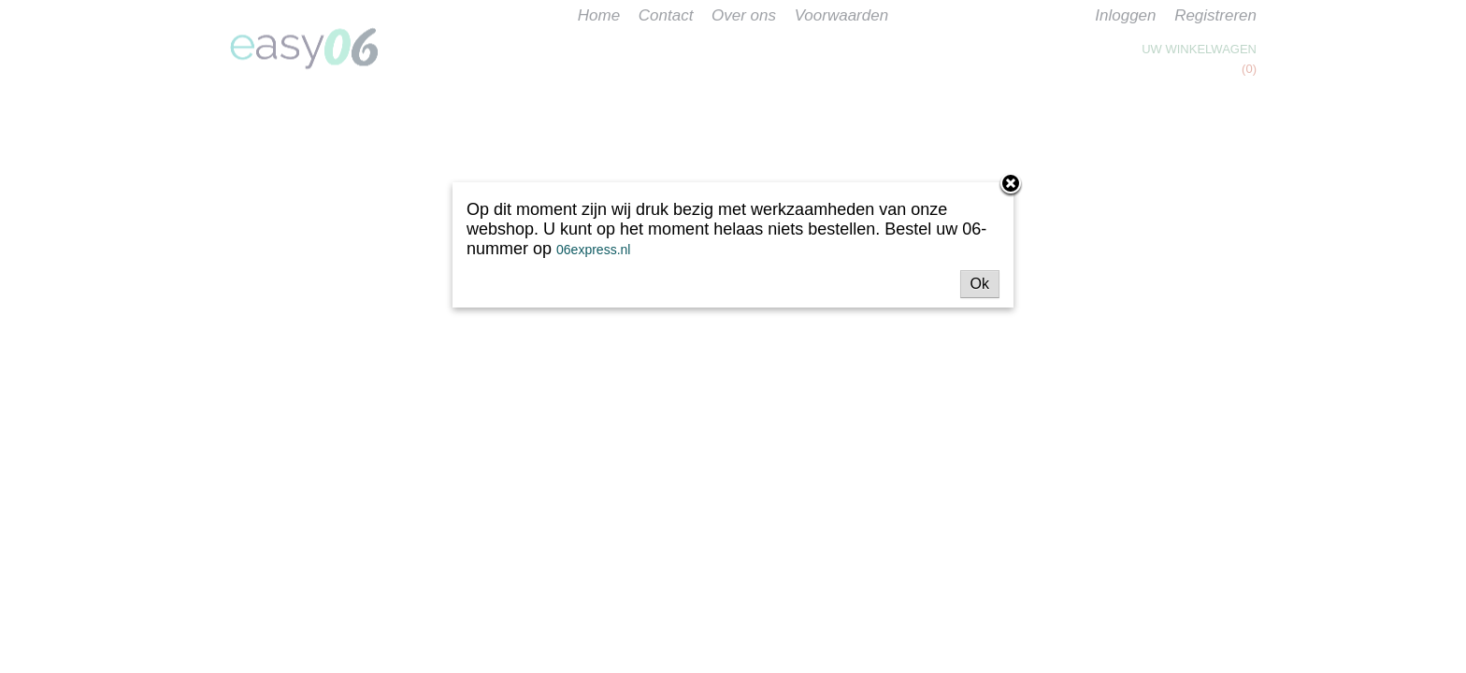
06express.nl (593, 249)
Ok (979, 284)
